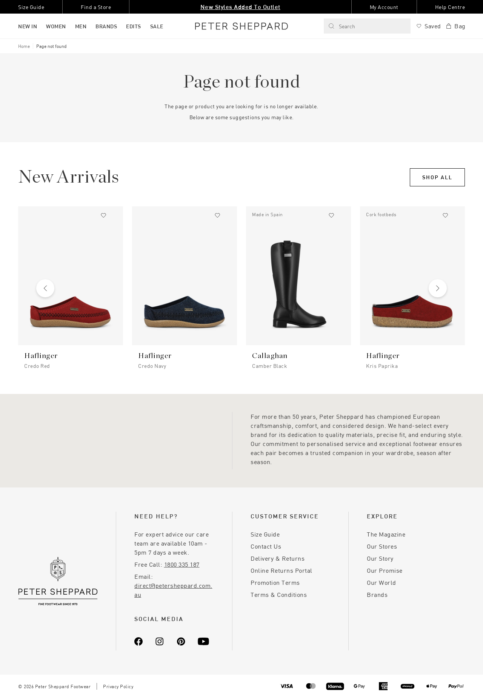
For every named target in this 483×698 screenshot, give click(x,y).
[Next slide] (438, 288)
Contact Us (266, 546)
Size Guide (265, 534)
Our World (381, 582)
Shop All (437, 177)
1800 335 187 (182, 564)
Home (24, 46)
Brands (377, 594)
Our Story (380, 558)
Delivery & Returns (278, 558)
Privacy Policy (118, 686)
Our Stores (382, 546)
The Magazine (386, 534)
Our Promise (385, 570)
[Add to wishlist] (103, 215)
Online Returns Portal (281, 570)
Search (341, 26)
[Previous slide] (45, 288)
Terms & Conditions (279, 594)
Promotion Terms (275, 582)
